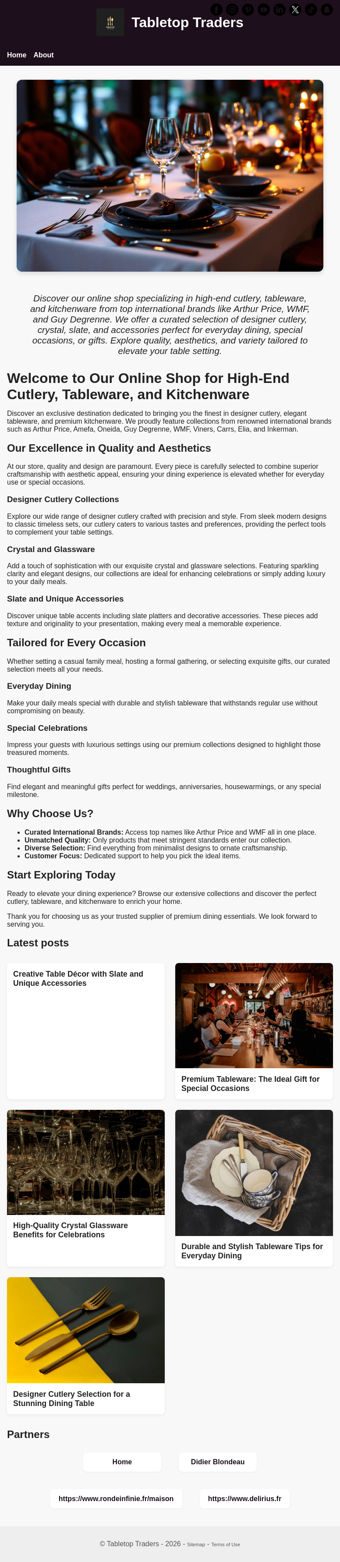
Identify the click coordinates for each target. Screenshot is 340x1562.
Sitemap (196, 1544)
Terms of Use (225, 1544)
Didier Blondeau (218, 1462)
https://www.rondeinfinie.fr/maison (116, 1498)
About (43, 55)
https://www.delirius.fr (244, 1498)
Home (16, 55)
